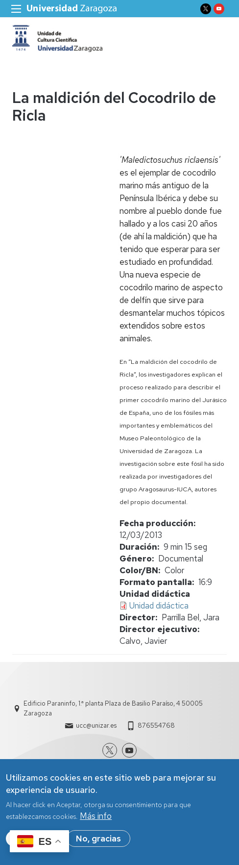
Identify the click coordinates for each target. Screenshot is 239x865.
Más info (96, 816)
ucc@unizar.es (96, 725)
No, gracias (98, 838)
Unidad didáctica (159, 605)
